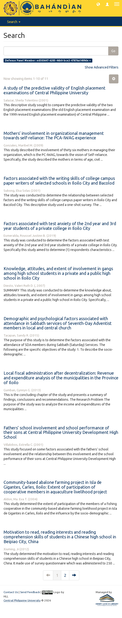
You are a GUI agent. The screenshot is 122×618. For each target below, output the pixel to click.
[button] (98, 4)
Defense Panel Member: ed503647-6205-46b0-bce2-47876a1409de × (48, 60)
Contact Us (11, 592)
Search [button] (13, 22)
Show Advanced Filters (101, 67)
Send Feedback (30, 592)
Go (113, 51)
